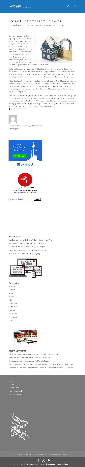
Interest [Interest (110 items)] (17, 421)
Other (42, 25)
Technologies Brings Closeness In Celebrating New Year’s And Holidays (48, 364)
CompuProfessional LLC (58, 464)
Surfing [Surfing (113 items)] (14, 423)
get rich (11, 357)
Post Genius (13, 307)
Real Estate (13, 310)
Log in (12, 384)
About (65, 454)
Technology (49, 25)
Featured (12, 290)
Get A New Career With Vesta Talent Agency (24, 253)
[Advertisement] (22, 218)
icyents (13, 25)
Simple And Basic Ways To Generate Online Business (27, 250)
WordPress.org (15, 394)
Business (30, 25)
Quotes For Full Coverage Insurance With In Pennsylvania (37, 354)
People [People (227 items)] (19, 435)
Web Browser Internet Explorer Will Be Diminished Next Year (30, 240)
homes (43, 81)
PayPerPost (13, 303)
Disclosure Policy (40, 454)
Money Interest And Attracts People (36, 361)
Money (36, 25)
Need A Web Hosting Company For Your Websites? (27, 243)
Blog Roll (18, 454)
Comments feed (16, 391)
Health (11, 293)
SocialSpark (13, 314)
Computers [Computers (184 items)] (22, 431)
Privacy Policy (54, 454)
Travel (11, 320)
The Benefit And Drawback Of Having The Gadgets (27, 247)
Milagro (11, 354)
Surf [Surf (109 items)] (12, 427)
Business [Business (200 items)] (19, 420)
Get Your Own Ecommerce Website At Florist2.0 (34, 357)
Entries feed (14, 388)
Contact (28, 454)
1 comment (59, 25)
